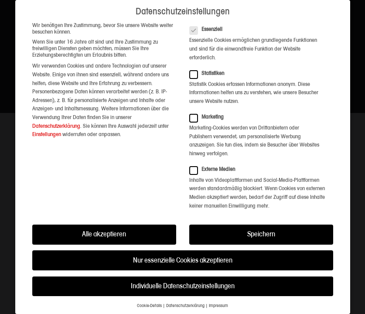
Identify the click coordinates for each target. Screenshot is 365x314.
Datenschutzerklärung (56, 126)
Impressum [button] (218, 306)
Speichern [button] (261, 234)
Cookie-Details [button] (149, 306)
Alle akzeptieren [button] (104, 234)
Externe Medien (215, 169)
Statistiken (209, 73)
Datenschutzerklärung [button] (185, 306)
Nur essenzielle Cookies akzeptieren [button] (182, 260)
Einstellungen (46, 134)
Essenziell (208, 29)
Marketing (209, 117)
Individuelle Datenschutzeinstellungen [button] (183, 286)
